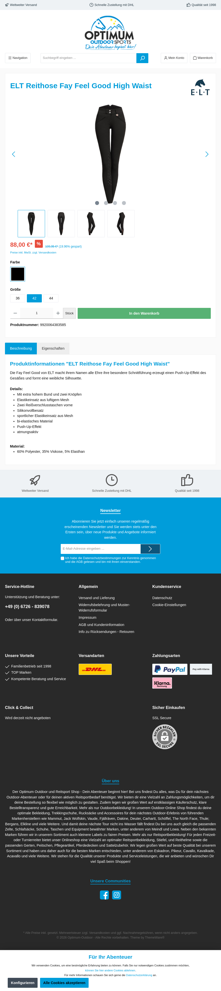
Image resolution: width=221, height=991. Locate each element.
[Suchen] (142, 58)
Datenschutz (162, 598)
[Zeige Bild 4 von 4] (124, 203)
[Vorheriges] (14, 154)
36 (18, 298)
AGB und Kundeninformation (101, 625)
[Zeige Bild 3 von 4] (115, 203)
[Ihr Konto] (174, 58)
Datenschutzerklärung (139, 975)
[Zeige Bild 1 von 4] (97, 203)
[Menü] (18, 58)
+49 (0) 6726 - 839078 (27, 606)
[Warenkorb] (203, 58)
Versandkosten (99, 933)
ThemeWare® (155, 937)
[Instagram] (116, 895)
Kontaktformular (44, 620)
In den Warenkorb (144, 313)
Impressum (87, 617)
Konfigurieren (22, 983)
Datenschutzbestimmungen (102, 558)
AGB (79, 562)
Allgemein (88, 586)
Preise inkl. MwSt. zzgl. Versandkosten (33, 252)
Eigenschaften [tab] (53, 348)
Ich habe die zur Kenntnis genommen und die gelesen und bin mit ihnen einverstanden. (110, 560)
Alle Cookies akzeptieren (64, 983)
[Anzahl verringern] (15, 313)
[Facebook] (104, 895)
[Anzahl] (37, 313)
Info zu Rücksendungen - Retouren (106, 632)
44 (51, 298)
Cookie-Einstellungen (169, 605)
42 (34, 298)
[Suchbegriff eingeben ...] (89, 58)
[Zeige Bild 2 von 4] (106, 203)
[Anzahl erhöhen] (58, 313)
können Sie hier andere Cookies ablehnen (110, 970)
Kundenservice (166, 586)
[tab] (21, 349)
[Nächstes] (207, 154)
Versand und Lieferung (97, 598)
